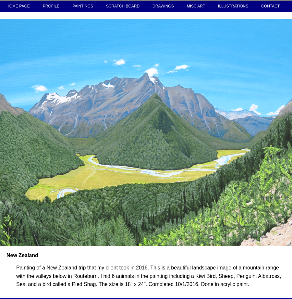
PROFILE (51, 6)
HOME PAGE (18, 6)
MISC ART (196, 6)
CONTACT (270, 6)
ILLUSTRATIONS (233, 6)
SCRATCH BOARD (123, 6)
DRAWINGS (163, 6)
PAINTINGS (82, 6)
